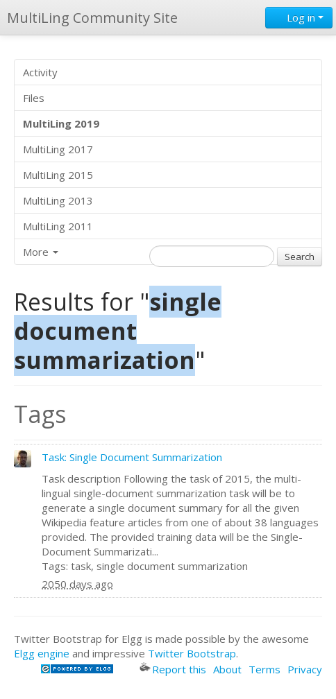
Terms (264, 669)
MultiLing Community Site (92, 17)
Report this (173, 669)
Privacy (304, 669)
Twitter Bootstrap (192, 653)
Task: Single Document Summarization (132, 457)
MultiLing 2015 (58, 175)
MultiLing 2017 (58, 149)
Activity (40, 72)
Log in (299, 17)
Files (33, 98)
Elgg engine (41, 653)
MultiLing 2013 (58, 200)
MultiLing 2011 (58, 226)
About (227, 669)
